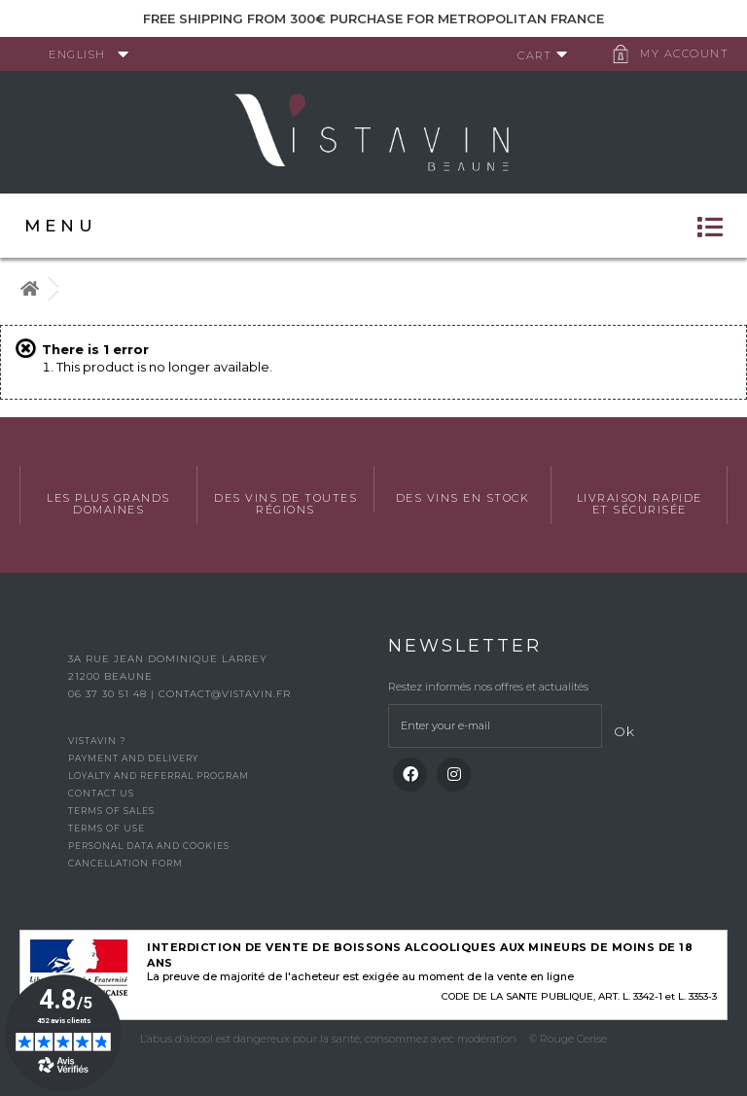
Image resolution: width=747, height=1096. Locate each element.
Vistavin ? (96, 740)
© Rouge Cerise (568, 1038)
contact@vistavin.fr (225, 694)
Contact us (101, 793)
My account (684, 53)
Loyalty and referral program (158, 775)
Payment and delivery (133, 758)
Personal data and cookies (149, 845)
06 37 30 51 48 (109, 694)
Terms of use (106, 828)
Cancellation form (125, 863)
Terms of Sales (111, 810)
